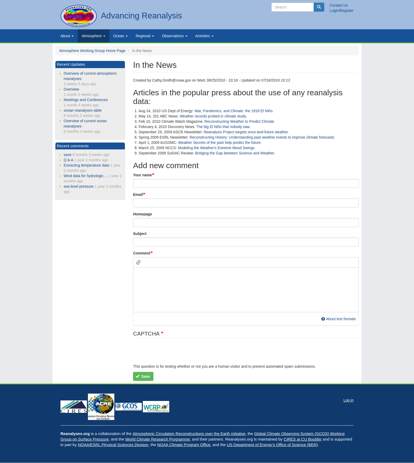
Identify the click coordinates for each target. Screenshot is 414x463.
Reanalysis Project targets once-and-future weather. (246, 132)
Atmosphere (93, 36)
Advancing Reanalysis (141, 15)
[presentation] (173, 353)
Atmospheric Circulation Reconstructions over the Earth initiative (189, 433)
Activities (204, 36)
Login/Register (342, 10)
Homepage (142, 214)
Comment (141, 253)
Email (138, 194)
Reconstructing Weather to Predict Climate (239, 121)
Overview (71, 89)
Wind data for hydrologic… (85, 176)
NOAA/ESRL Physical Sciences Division (113, 444)
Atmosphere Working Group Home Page (92, 51)
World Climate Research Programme (157, 439)
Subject (140, 234)
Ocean (120, 36)
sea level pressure (79, 186)
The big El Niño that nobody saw (223, 127)
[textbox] (246, 289)
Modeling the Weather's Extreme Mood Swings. (217, 148)
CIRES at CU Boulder (303, 439)
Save (143, 376)
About (67, 36)
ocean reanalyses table (83, 110)
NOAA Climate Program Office (183, 444)
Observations (174, 36)
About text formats (338, 319)
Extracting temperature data (86, 165)
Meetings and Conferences (86, 100)
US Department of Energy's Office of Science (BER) (272, 444)
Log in (349, 400)
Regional (145, 36)
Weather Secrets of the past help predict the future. (219, 142)
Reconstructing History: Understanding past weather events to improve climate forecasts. (262, 137)
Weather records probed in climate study (213, 116)
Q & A (68, 160)
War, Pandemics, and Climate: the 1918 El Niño (233, 111)
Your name (142, 175)
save (68, 155)
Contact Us (339, 5)
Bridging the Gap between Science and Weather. (235, 153)
